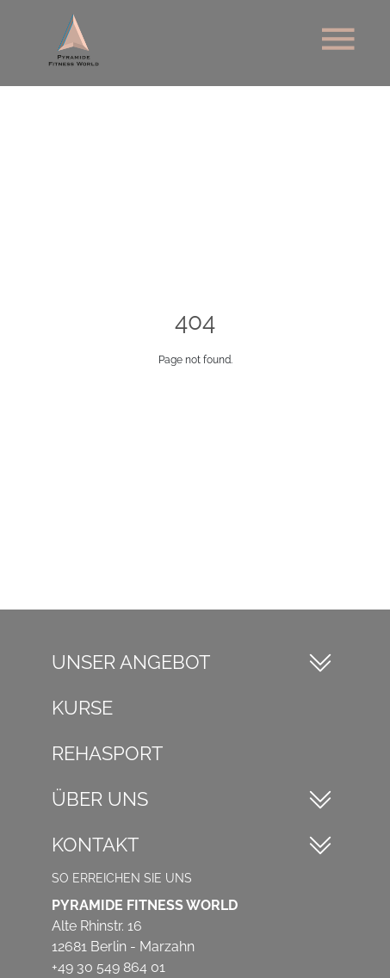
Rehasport (107, 753)
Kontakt (95, 844)
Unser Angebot (131, 662)
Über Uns (100, 799)
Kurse (82, 707)
